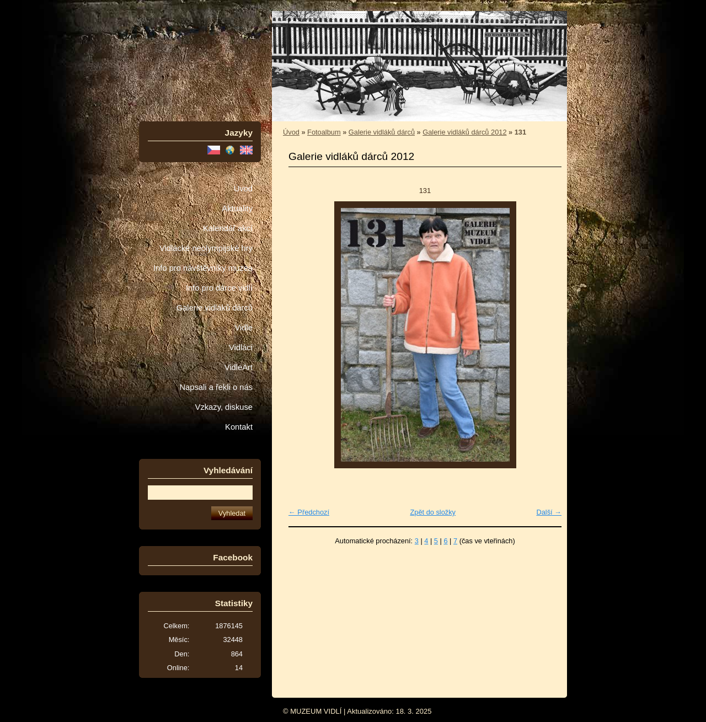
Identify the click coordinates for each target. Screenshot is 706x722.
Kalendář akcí (228, 228)
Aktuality (237, 208)
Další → (548, 512)
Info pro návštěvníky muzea (203, 268)
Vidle (244, 327)
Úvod (243, 188)
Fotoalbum (323, 132)
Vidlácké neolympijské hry (206, 248)
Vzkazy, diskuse (224, 407)
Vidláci (241, 347)
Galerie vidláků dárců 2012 (464, 132)
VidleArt (238, 367)
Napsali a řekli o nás (216, 387)
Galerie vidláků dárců (214, 307)
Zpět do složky (433, 512)
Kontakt (239, 426)
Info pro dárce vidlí (219, 288)
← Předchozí (308, 512)
